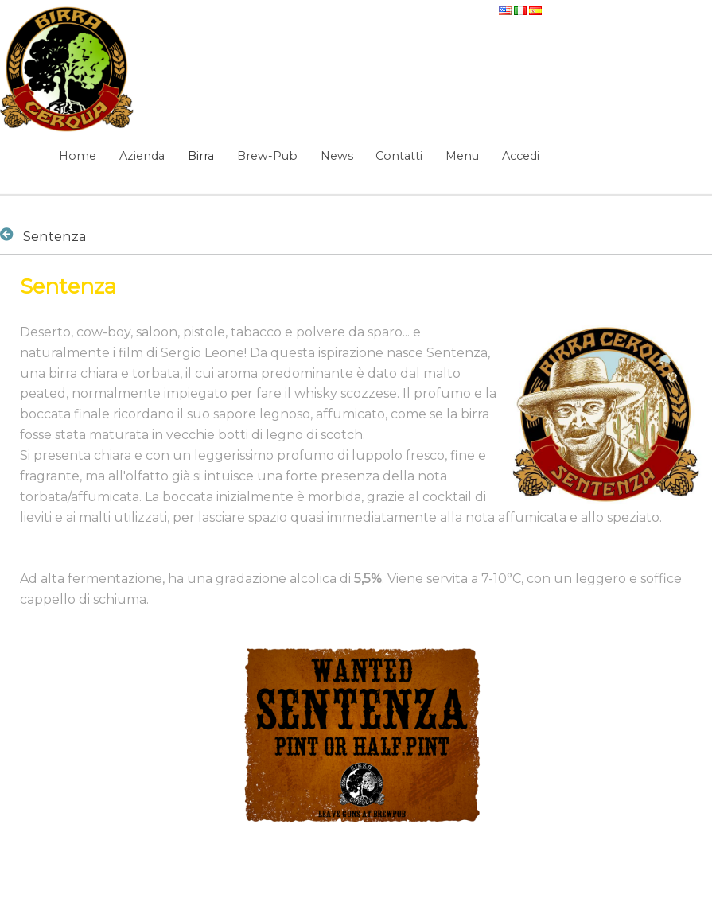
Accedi (520, 156)
